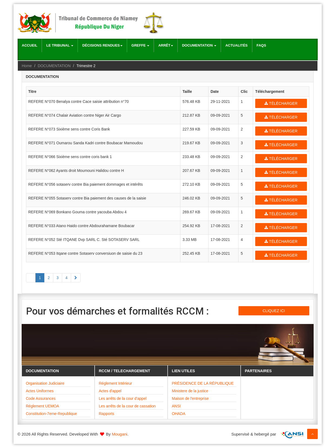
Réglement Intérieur (115, 383)
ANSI (176, 406)
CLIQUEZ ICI (274, 311)
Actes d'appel (110, 391)
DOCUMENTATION (54, 66)
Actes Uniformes (40, 391)
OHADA (178, 413)
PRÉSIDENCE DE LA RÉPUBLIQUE (203, 383)
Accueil (30, 45)
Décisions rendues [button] (102, 45)
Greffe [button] (140, 45)
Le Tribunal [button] (59, 45)
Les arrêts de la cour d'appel (123, 398)
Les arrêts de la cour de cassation (127, 406)
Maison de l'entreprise (190, 398)
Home (27, 66)
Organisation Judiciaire (45, 383)
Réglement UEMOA (42, 406)
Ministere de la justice (190, 391)
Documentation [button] (199, 45)
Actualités (236, 45)
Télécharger (280, 103)
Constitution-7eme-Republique (51, 413)
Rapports (106, 413)
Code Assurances (41, 398)
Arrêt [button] (165, 45)
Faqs (261, 45)
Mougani (119, 434)
